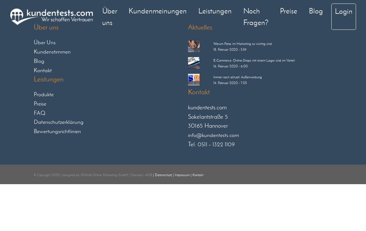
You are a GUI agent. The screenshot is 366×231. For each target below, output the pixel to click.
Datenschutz (163, 175)
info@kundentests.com (213, 135)
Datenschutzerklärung (59, 121)
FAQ (39, 112)
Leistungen (215, 10)
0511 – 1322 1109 (216, 144)
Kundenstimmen (52, 51)
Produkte (44, 94)
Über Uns (45, 42)
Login (344, 11)
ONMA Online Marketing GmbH (104, 175)
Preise (288, 10)
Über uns (109, 16)
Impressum (182, 175)
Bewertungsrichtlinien (57, 131)
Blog (316, 10)
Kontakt (43, 70)
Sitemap (136, 175)
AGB (148, 175)
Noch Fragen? (255, 16)
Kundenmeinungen (158, 10)
